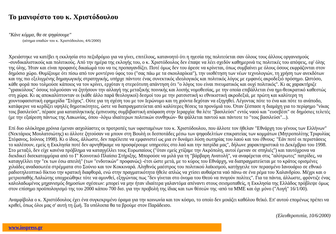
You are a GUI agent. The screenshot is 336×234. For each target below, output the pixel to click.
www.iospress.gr (26, 227)
